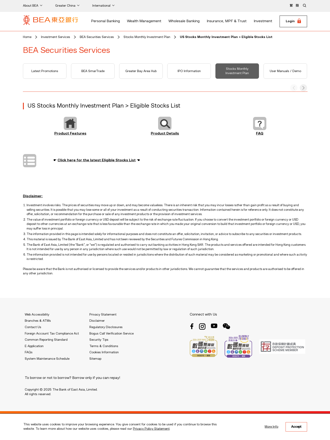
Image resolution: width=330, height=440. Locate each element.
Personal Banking (105, 21)
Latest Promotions (44, 71)
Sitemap (95, 358)
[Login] (293, 21)
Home (27, 37)
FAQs (29, 352)
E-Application (34, 346)
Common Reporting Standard (46, 339)
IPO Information (189, 71)
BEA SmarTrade (92, 71)
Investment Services (55, 37)
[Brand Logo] (50, 21)
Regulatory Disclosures (106, 327)
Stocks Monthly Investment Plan (147, 37)
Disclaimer (97, 320)
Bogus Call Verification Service (111, 333)
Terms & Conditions (103, 346)
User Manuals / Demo (285, 71)
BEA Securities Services (97, 37)
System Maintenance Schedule (47, 358)
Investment (263, 21)
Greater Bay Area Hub (141, 71)
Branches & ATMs (38, 320)
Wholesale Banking (184, 21)
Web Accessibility (37, 314)
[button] (303, 88)
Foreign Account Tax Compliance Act (52, 333)
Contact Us (33, 327)
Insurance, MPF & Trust (227, 21)
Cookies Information (104, 352)
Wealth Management (144, 21)
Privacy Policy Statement (151, 428)
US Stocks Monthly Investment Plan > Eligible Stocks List (226, 37)
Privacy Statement (102, 314)
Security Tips (98, 339)
